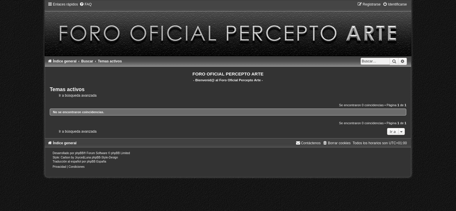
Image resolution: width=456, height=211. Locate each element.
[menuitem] (85, 4)
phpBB (79, 153)
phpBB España (96, 161)
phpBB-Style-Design (105, 157)
